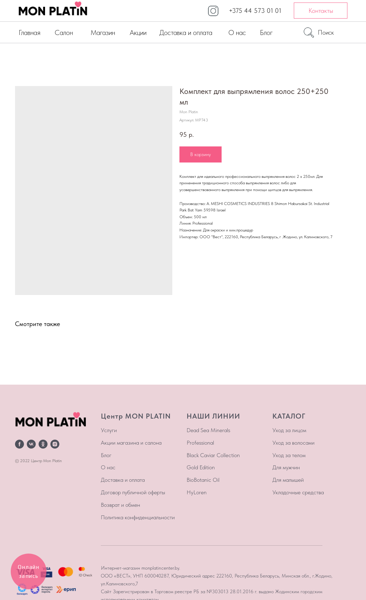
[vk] (31, 444)
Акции (138, 32)
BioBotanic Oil (203, 479)
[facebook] (19, 444)
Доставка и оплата (185, 32)
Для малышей (288, 479)
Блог (266, 32)
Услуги (109, 430)
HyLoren (197, 492)
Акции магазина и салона (131, 442)
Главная (29, 32)
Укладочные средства (298, 492)
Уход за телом (289, 455)
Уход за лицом (289, 430)
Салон (64, 32)
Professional (200, 442)
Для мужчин (286, 467)
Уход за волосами (293, 442)
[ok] (43, 444)
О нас (237, 32)
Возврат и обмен (120, 504)
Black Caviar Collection (213, 455)
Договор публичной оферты (133, 492)
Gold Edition (201, 467)
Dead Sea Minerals (208, 430)
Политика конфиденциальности (138, 517)
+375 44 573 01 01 (255, 10)
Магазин (102, 32)
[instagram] (54, 444)
